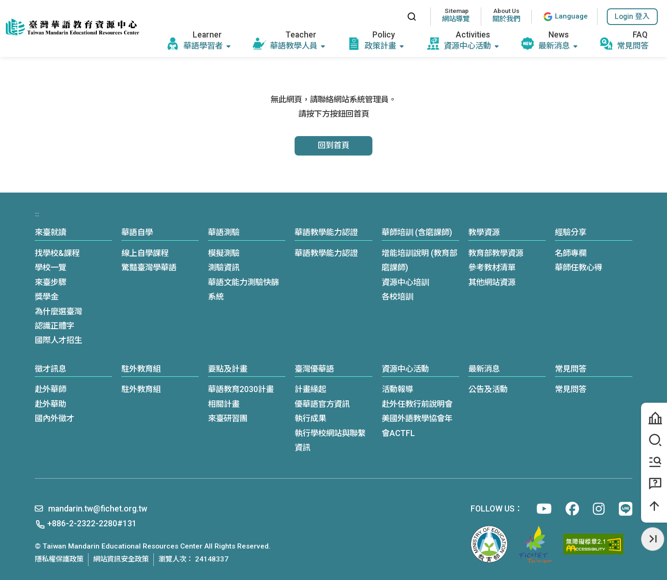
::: (391, 16)
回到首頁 (333, 145)
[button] (632, 16)
